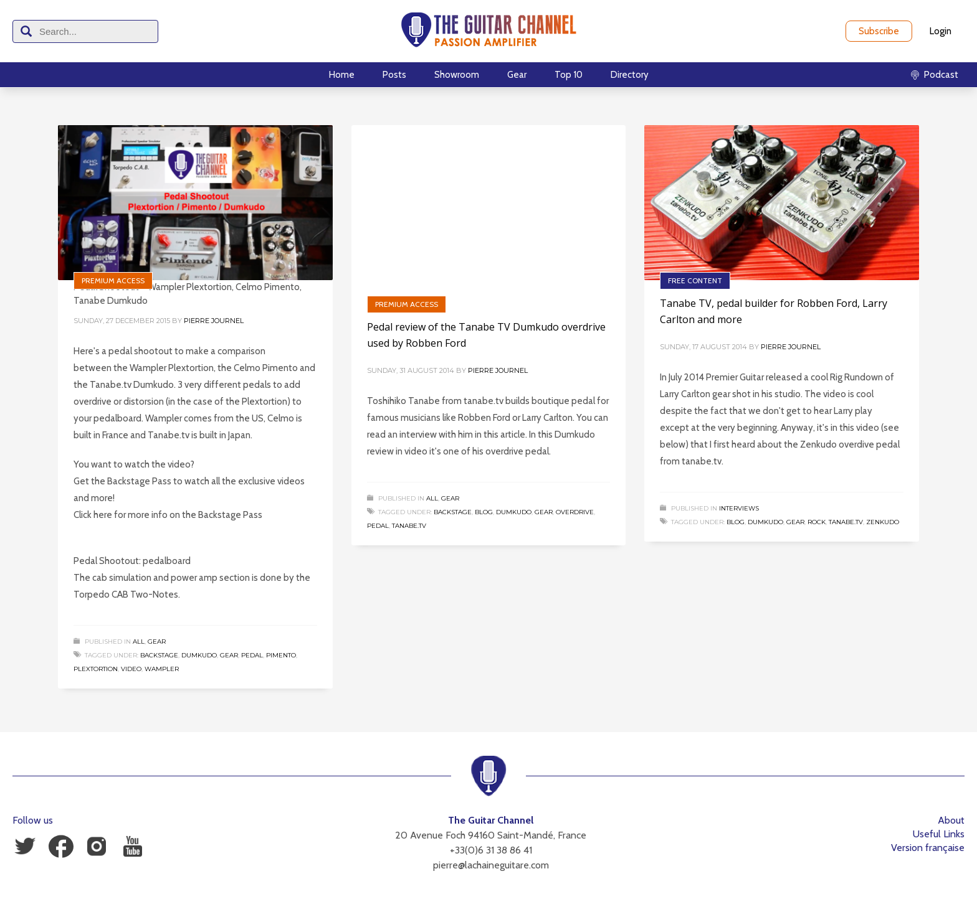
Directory (630, 74)
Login (940, 31)
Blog (484, 512)
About (951, 820)
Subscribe (879, 31)
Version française (928, 848)
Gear (517, 74)
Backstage (159, 655)
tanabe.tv (409, 526)
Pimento (281, 655)
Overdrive (575, 512)
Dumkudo (199, 655)
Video (131, 669)
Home (342, 74)
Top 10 (569, 74)
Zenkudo (882, 522)
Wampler (162, 669)
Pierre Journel (214, 320)
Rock (817, 522)
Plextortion (96, 669)
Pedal (252, 655)
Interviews (739, 508)
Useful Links (939, 834)
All (139, 641)
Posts (394, 74)
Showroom (456, 74)
